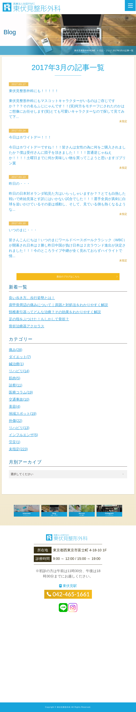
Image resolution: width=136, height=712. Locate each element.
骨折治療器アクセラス (26, 326)
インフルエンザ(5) (23, 435)
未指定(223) (18, 449)
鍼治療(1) (16, 364)
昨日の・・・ (20, 183)
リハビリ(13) (19, 428)
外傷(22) (15, 421)
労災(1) (14, 442)
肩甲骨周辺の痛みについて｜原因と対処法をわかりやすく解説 (58, 305)
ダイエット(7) (20, 357)
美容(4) (14, 406)
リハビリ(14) (19, 371)
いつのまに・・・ (25, 230)
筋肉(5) (14, 378)
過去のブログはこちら (68, 276)
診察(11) (15, 385)
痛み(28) (15, 350)
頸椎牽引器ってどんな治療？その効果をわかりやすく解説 (55, 312)
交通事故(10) (19, 399)
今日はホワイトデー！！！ (33, 137)
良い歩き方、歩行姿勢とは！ (32, 298)
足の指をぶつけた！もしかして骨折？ (39, 319)
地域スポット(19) (22, 413)
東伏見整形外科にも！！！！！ (36, 90)
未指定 (123, 121)
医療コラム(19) (21, 392)
